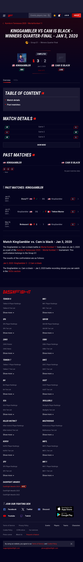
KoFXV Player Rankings (11, 446)
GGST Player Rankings (50, 385)
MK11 (45, 462)
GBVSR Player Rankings (51, 324)
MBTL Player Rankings (50, 446)
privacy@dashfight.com (50, 548)
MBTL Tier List (47, 451)
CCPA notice (20, 530)
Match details (13, 100)
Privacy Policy (23, 525)
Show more (9, 312)
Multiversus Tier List (50, 430)
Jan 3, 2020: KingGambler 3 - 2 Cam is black (22, 263)
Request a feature (32, 534)
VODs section (14, 271)
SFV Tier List (7, 471)
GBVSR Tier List (48, 328)
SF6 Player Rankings (10, 324)
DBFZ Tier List (47, 369)
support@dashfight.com (11, 548)
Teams (65, 525)
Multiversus (48, 421)
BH (4, 380)
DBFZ (45, 360)
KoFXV (5, 441)
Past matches (13, 104)
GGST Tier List (47, 389)
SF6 (4, 319)
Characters (76, 525)
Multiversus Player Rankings (52, 426)
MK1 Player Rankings (50, 304)
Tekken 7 (7, 360)
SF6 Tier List (7, 328)
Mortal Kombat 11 (49, 247)
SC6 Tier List (7, 410)
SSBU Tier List (47, 349)
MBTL (45, 441)
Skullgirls (47, 400)
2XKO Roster (7, 344)
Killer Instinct (10, 421)
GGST (45, 380)
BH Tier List (7, 389)
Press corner (7, 534)
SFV (4, 462)
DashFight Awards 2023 (11, 491)
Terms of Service (9, 525)
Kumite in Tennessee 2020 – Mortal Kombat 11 (37, 250)
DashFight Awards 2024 (11, 486)
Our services (33, 530)
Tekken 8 (7, 299)
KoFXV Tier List (8, 451)
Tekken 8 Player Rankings (12, 304)
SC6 (4, 400)
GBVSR (45, 319)
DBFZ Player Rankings (50, 364)
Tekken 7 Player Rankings (12, 364)
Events (47, 525)
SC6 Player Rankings (10, 405)
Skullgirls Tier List (49, 410)
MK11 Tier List (47, 471)
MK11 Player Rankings (50, 466)
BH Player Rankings (10, 385)
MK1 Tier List (47, 308)
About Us (19, 534)
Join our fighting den (18, 503)
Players (56, 525)
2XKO (5, 339)
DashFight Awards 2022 (11, 495)
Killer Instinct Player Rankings (13, 426)
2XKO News (7, 349)
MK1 (44, 299)
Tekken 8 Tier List (9, 308)
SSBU (45, 339)
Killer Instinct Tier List (10, 430)
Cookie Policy (7, 530)
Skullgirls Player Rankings (51, 405)
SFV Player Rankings (10, 466)
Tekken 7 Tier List (9, 369)
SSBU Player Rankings (50, 344)
